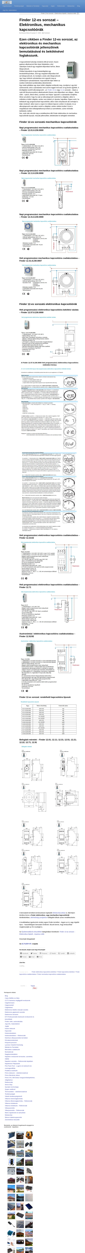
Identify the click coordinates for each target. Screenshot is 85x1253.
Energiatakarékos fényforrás (14, 1016)
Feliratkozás (11, 1167)
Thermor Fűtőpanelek (12, 784)
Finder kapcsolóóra (11, 714)
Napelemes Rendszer (12, 768)
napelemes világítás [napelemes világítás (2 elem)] (56, 1200)
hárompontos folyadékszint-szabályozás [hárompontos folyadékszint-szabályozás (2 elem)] (43, 1192)
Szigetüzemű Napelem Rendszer (15, 1091)
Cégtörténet (9, 26)
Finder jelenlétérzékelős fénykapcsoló (17, 1049)
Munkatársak (9, 89)
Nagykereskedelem (11, 92)
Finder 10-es (64, 92)
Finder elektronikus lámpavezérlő (15, 1030)
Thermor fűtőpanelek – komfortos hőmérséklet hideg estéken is (25, 991)
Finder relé (8, 744)
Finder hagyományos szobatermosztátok (18, 1042)
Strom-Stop (8, 134)
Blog (78, 6)
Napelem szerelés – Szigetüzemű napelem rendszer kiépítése (25, 996)
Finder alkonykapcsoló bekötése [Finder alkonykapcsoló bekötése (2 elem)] (52, 1185)
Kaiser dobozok (10, 56)
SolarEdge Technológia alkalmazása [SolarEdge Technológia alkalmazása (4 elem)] (48, 1211)
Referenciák (61, 6)
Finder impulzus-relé (11, 702)
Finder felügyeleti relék (12, 679)
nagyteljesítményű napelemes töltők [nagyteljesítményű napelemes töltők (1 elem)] (14, 1197)
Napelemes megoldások (13, 1084)
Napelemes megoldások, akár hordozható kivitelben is (22, 1001)
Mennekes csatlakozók (12, 87)
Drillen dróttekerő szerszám (14, 1012)
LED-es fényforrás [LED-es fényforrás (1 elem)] (70, 1195)
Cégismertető (9, 24)
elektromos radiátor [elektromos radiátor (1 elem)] (51, 1182)
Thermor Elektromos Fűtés (13, 1096)
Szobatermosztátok (11, 777)
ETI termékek (9, 662)
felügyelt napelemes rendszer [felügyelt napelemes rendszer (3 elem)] (21, 1184)
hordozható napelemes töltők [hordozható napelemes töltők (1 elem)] (18, 1192)
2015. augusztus (10, 1124)
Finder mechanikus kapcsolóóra (15, 1061)
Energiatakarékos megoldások (15, 1019)
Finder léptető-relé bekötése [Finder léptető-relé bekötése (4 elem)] (57, 1187)
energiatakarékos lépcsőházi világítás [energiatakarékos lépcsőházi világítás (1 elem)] (66, 1182)
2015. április (9, 1131)
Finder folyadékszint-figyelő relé (15, 1040)
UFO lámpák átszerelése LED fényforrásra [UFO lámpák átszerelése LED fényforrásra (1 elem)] (29, 1219)
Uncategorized (9, 786)
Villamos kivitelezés (11, 164)
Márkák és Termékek (33, 6)
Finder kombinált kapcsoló (13, 1054)
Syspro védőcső (10, 138)
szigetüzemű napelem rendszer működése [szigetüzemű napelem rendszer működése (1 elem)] (54, 1214)
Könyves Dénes (30, 33)
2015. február (9, 1135)
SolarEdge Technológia (12, 770)
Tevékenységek (19, 6)
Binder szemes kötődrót (12, 639)
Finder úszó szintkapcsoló (13, 1070)
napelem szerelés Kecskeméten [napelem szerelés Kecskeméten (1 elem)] (23, 1206)
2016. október (9, 1110)
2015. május (9, 1128)
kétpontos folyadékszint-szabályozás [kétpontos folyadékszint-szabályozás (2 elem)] (49, 1195)
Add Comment (50, 33)
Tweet (37, 948)
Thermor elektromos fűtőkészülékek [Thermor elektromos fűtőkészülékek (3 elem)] (38, 1216)
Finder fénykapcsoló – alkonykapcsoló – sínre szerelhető (12, 688)
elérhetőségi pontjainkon (43, 878)
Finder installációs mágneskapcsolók (17, 1047)
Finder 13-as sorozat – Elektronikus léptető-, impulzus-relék (58, 13)
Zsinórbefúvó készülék (12, 190)
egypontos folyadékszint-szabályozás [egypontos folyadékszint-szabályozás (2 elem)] (21, 1179)
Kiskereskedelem (10, 61)
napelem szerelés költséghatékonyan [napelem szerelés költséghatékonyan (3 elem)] (52, 1205)
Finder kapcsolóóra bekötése (70, 934)
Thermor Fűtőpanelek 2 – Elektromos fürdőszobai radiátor (24, 994)
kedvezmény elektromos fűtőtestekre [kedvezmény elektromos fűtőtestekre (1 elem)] (23, 1195)
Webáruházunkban (63, 873)
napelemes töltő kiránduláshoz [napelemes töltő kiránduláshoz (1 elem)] (39, 1200)
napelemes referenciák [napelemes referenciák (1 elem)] (64, 1197)
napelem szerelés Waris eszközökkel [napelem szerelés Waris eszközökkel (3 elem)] (25, 1208)
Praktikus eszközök (11, 115)
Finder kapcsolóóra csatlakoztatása (35, 937)
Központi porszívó (11, 77)
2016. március (9, 1114)
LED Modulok (9, 758)
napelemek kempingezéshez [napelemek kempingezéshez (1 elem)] (31, 1197)
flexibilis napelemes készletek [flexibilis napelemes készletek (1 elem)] (24, 1190)
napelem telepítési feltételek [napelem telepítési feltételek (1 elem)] (53, 1209)
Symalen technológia (11, 136)
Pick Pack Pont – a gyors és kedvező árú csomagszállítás (12, 110)
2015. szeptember (11, 1121)
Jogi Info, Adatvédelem (10, 10)
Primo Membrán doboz (12, 122)
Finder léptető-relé (11, 726)
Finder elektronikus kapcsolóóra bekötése (48, 934)
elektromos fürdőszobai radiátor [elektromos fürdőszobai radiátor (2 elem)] (51, 1179)
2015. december (10, 1117)
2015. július (8, 1126)
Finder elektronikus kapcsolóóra (15, 1028)
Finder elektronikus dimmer (14, 1026)
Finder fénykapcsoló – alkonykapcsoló (17, 1035)
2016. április (9, 1112)
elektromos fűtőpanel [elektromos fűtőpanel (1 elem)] (40, 1182)
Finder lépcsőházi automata (14, 1056)
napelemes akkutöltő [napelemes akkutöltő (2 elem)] (49, 1197)
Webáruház (70, 6)
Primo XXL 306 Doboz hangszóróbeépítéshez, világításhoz (12, 127)
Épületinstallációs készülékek (36, 894)
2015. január (9, 1138)
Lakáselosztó (9, 756)
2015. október (9, 1119)
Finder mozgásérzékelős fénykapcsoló (10, 735)
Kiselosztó (8, 754)
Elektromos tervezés (11, 38)
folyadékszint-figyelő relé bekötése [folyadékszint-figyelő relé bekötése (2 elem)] (47, 1190)
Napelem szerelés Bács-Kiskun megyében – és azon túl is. (24, 998)
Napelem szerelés (11, 761)
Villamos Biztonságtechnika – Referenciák (11, 159)
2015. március (9, 1133)
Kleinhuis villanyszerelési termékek (10, 70)
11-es (75, 92)
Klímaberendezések (11, 75)
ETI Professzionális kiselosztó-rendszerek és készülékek (12, 42)
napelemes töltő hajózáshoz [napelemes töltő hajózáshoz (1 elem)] (23, 1200)
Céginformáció (7, 6)
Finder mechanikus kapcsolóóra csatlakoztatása (61, 937)
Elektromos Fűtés (10, 646)
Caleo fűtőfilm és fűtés (12, 14)
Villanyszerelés (10, 171)
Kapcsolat (45, 6)
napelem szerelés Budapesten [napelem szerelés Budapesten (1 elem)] (44, 1203)
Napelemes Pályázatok (12, 106)
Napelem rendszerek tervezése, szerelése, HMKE (12, 96)
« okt (5, 983)
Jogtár (53, 6)
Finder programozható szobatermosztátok (18, 1066)
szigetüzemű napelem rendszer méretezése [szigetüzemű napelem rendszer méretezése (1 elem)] (31, 1214)
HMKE (7, 751)
